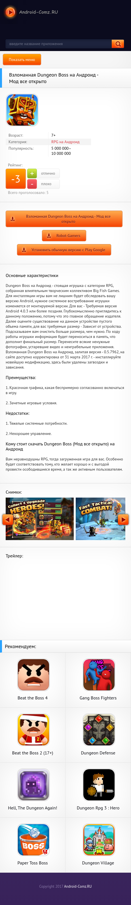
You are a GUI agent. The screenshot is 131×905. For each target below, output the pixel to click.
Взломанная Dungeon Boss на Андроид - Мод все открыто (68, 219)
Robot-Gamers (68, 235)
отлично (41, 173)
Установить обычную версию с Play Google (68, 249)
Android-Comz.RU (78, 886)
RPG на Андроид (65, 141)
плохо (39, 184)
